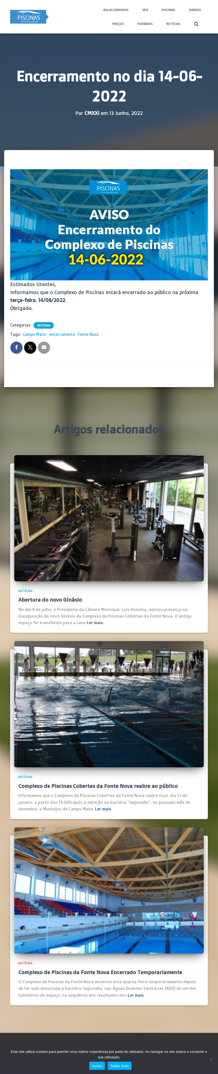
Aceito (97, 1066)
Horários (145, 24)
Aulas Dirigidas (115, 10)
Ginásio (195, 10)
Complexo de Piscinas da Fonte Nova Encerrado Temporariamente (100, 972)
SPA (145, 10)
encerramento (62, 334)
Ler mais (95, 622)
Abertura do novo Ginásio (50, 599)
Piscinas (168, 10)
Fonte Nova (88, 334)
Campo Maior (34, 334)
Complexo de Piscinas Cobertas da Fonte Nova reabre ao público (98, 786)
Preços (118, 24)
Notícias (173, 24)
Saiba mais (119, 1066)
